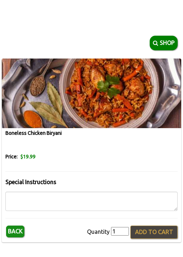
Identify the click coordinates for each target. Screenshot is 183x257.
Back (15, 231)
